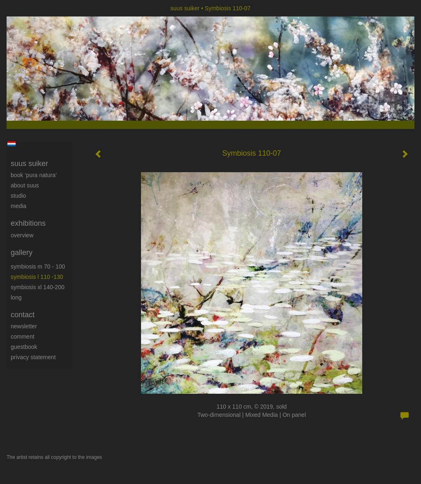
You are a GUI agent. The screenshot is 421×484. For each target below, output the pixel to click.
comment (23, 336)
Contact (23, 315)
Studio (18, 195)
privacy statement (33, 357)
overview (22, 235)
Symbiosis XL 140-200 (38, 287)
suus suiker (185, 8)
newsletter (24, 326)
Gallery (21, 252)
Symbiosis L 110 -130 (37, 277)
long (16, 297)
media (18, 206)
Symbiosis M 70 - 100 (38, 266)
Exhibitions (28, 223)
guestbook (24, 347)
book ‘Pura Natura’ (34, 175)
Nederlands (11, 143)
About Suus (25, 185)
